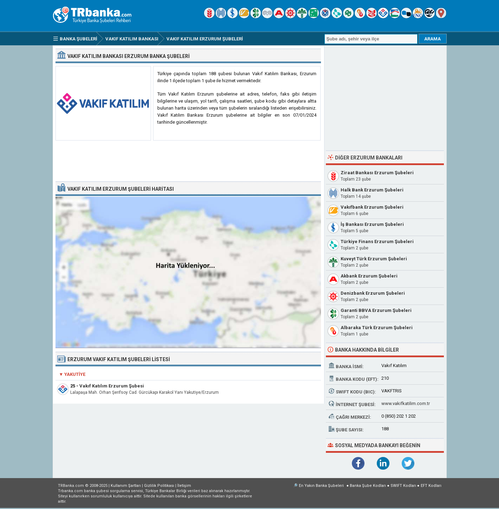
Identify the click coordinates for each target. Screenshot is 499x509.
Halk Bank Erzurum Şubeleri (372, 189)
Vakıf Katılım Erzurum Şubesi (111, 386)
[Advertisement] (188, 161)
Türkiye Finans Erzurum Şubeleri (377, 241)
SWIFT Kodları (403, 485)
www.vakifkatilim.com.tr (405, 403)
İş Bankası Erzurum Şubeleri (372, 224)
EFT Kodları (431, 485)
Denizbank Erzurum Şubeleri (373, 293)
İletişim (184, 485)
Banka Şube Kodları (368, 485)
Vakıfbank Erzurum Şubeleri (372, 207)
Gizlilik (159, 485)
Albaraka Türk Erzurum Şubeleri (377, 327)
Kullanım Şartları (126, 485)
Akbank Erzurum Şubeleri (369, 276)
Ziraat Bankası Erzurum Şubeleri (377, 172)
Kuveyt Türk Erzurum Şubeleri (374, 258)
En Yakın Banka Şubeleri (321, 485)
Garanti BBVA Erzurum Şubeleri (376, 310)
